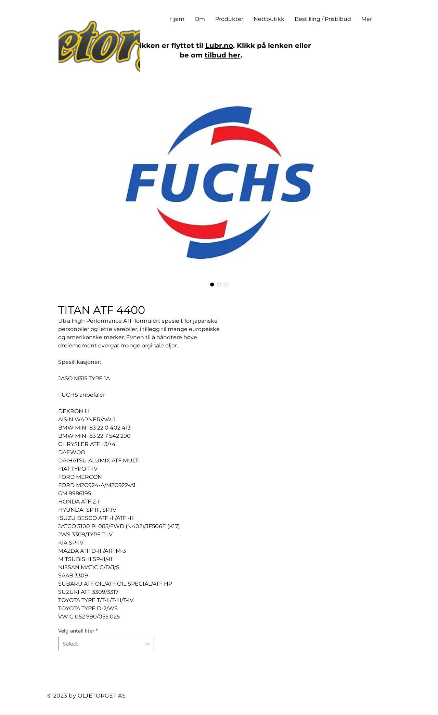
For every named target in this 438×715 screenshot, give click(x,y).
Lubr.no (219, 45)
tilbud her (223, 55)
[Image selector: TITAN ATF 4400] (212, 284)
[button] (229, 19)
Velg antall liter (78, 631)
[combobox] (106, 643)
